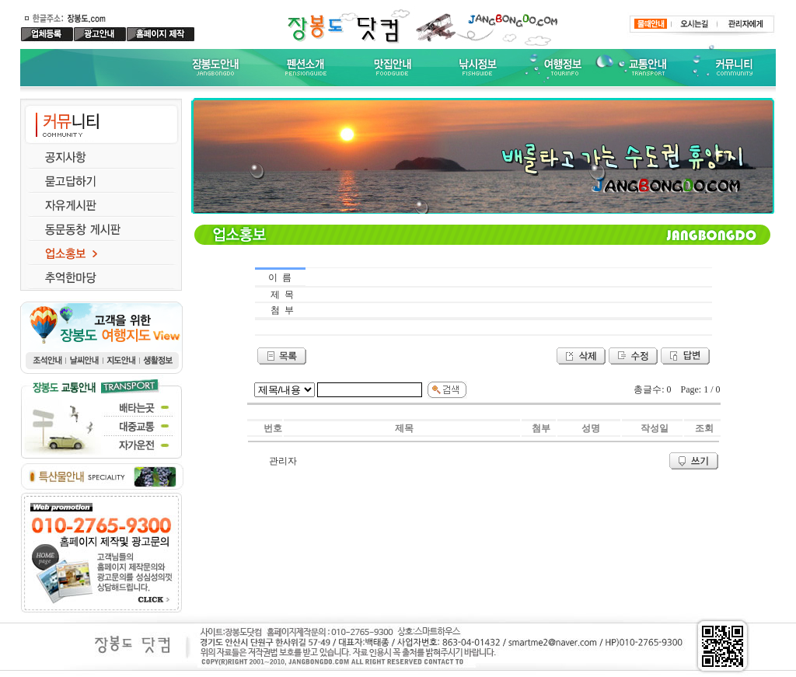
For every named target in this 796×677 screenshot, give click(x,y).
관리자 (283, 460)
